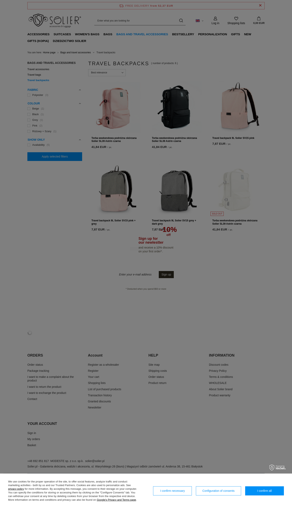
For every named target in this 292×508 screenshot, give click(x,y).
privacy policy (16, 488)
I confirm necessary (172, 490)
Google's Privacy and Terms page (116, 499)
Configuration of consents (218, 490)
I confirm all (264, 490)
